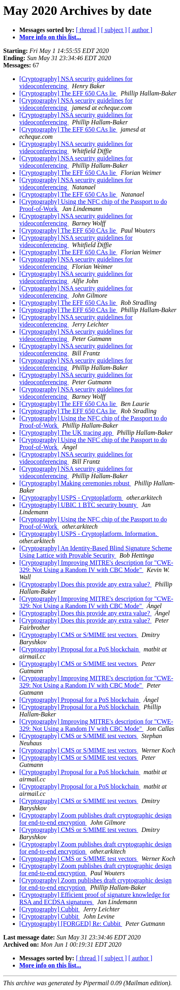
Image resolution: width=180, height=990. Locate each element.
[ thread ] (88, 29)
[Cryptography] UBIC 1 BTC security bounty (78, 504)
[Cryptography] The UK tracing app (66, 432)
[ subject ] (114, 29)
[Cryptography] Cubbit (49, 909)
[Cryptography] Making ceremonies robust (75, 483)
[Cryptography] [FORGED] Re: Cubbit (70, 923)
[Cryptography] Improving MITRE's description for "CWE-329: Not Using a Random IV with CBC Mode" (96, 566)
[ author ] (141, 29)
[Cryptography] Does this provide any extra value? (85, 584)
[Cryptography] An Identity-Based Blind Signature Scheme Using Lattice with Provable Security (95, 552)
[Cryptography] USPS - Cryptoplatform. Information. (89, 533)
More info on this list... (50, 37)
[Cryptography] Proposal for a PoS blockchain (79, 649)
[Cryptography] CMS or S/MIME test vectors (78, 634)
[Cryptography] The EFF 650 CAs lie (68, 93)
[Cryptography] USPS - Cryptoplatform (71, 497)
